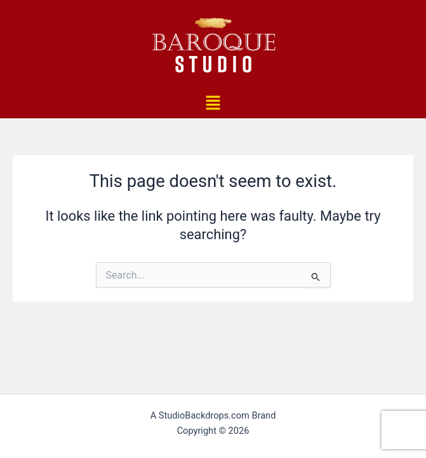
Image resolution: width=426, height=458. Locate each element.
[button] (212, 104)
